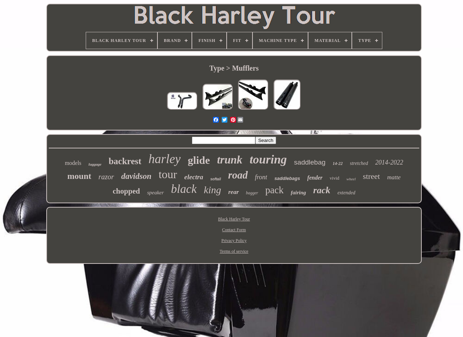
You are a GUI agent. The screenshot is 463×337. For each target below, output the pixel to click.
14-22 (338, 163)
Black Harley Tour (234, 219)
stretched (359, 163)
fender (315, 178)
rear (233, 192)
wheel (351, 179)
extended (346, 192)
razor (106, 177)
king (212, 189)
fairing (298, 192)
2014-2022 (389, 162)
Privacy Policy (233, 240)
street (371, 176)
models (73, 163)
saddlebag (310, 162)
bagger (252, 192)
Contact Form (234, 229)
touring (268, 159)
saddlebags (287, 178)
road (238, 175)
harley (164, 159)
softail (216, 179)
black (184, 188)
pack (274, 190)
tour (168, 174)
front (261, 177)
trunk (229, 159)
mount (79, 176)
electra (193, 177)
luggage (95, 164)
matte (394, 177)
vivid (334, 178)
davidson (136, 176)
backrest (125, 161)
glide (199, 160)
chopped (126, 191)
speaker (155, 192)
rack (321, 190)
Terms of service (234, 251)
